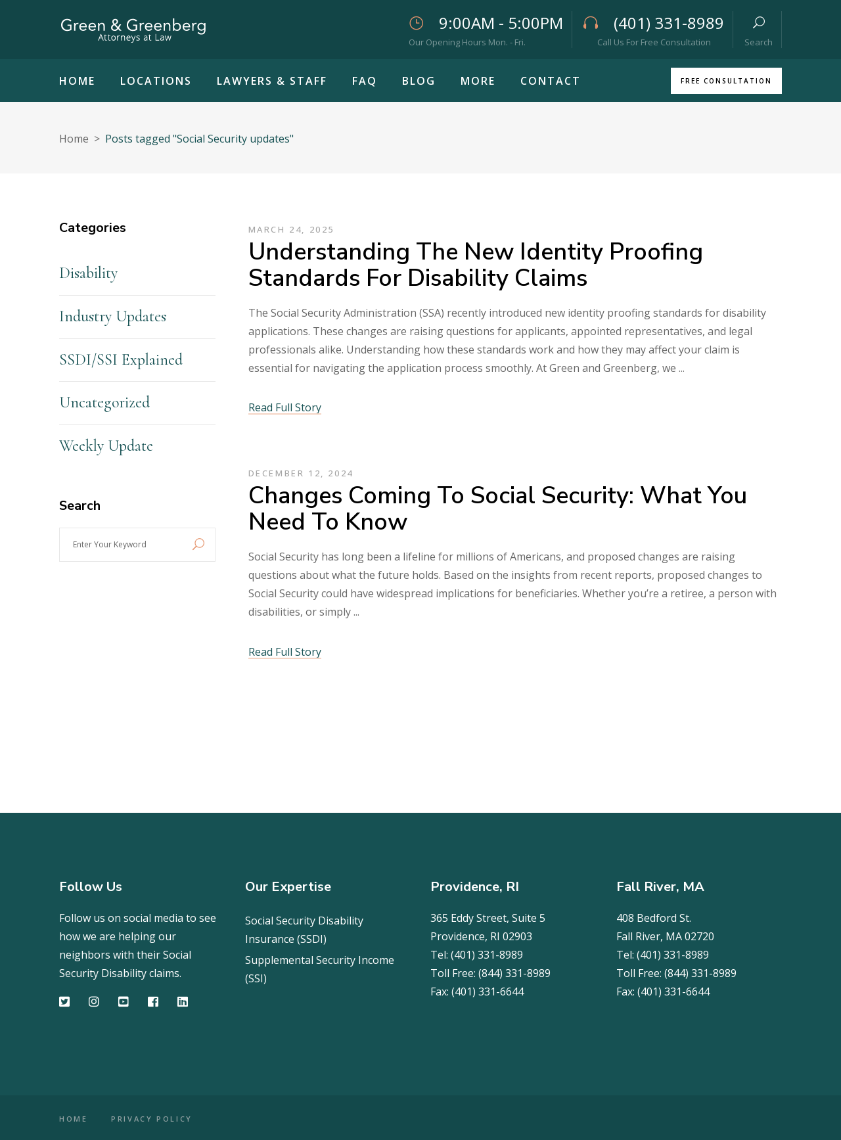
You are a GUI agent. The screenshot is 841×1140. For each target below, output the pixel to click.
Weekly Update (106, 445)
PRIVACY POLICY (153, 1119)
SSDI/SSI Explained (121, 359)
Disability (88, 273)
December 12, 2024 (300, 473)
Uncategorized (104, 402)
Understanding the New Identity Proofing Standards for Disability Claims (475, 265)
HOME (73, 1119)
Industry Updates (112, 316)
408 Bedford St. (653, 918)
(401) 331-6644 (487, 991)
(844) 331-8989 (514, 973)
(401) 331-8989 (487, 954)
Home (74, 138)
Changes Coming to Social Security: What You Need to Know (497, 509)
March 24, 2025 (291, 229)
